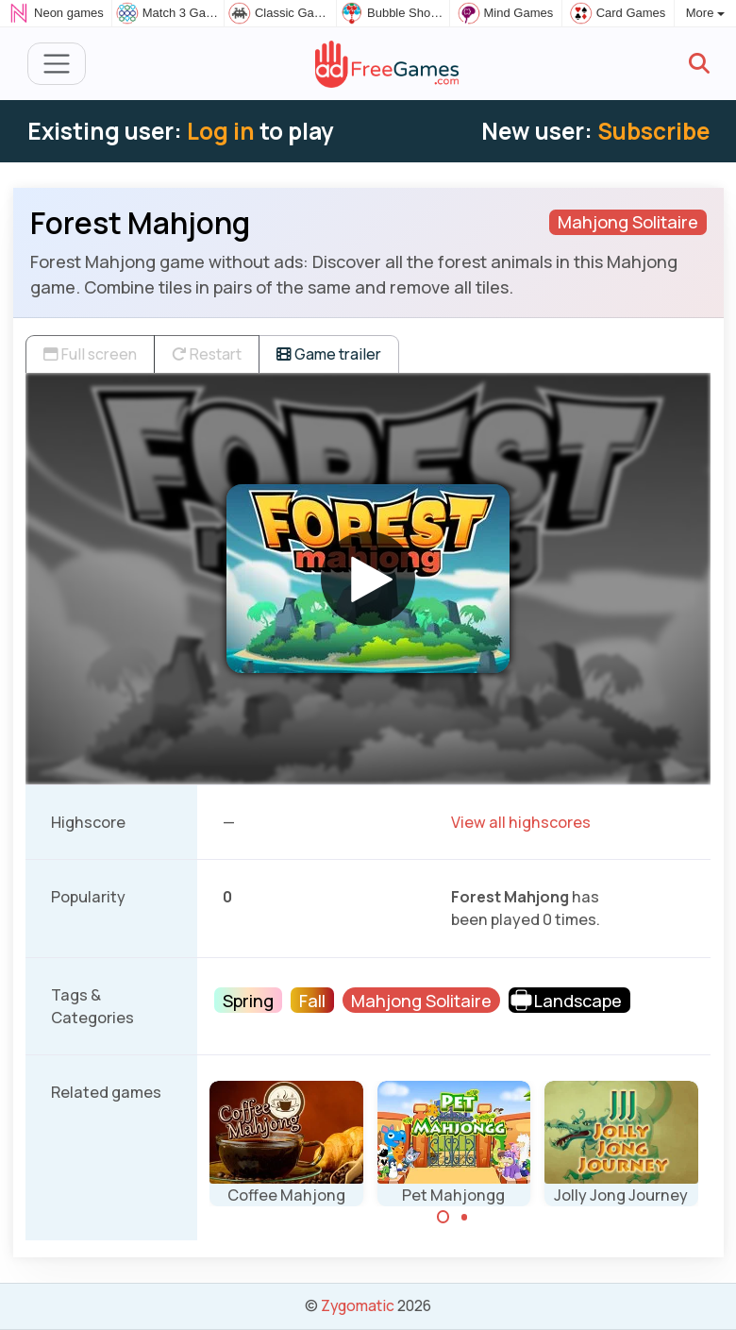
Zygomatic (357, 1305)
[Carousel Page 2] (464, 1216)
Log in (221, 130)
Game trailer (328, 354)
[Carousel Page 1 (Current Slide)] (443, 1216)
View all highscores (521, 822)
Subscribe (653, 130)
